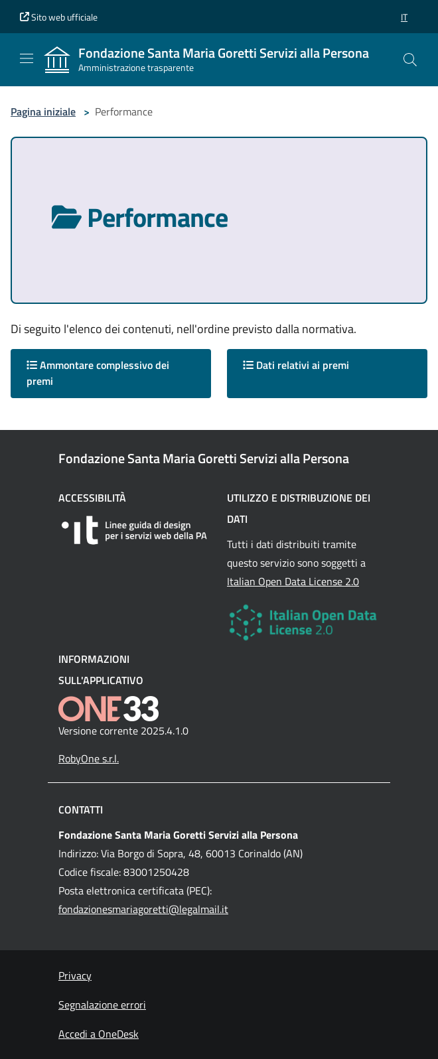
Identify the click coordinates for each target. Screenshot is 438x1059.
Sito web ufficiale (59, 17)
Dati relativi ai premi (296, 365)
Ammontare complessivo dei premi (98, 373)
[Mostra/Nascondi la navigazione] (27, 58)
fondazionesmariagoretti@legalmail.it (143, 909)
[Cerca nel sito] (410, 60)
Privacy (75, 975)
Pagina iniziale (43, 111)
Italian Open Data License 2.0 (293, 581)
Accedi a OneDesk (98, 1034)
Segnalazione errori (102, 1005)
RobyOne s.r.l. (88, 758)
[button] (404, 17)
